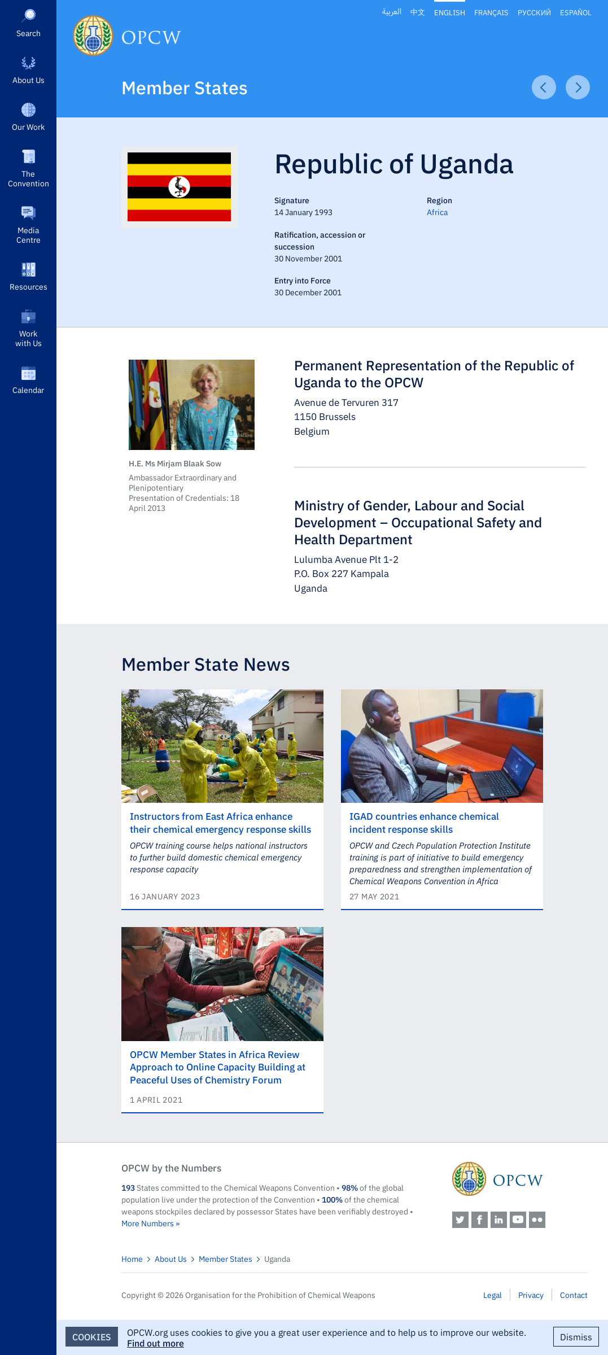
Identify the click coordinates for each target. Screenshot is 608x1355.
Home (132, 1258)
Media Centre (28, 234)
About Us (28, 79)
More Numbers (147, 1223)
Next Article (578, 87)
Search (28, 32)
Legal (492, 1294)
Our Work (28, 126)
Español (576, 12)
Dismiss (576, 1336)
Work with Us (28, 337)
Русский (534, 12)
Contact (574, 1294)
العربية (391, 12)
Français (491, 12)
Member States (184, 86)
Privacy (531, 1294)
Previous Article (544, 87)
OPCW (520, 1179)
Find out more (155, 1342)
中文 (417, 12)
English (449, 12)
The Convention (28, 178)
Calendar (28, 389)
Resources (28, 286)
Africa (437, 211)
